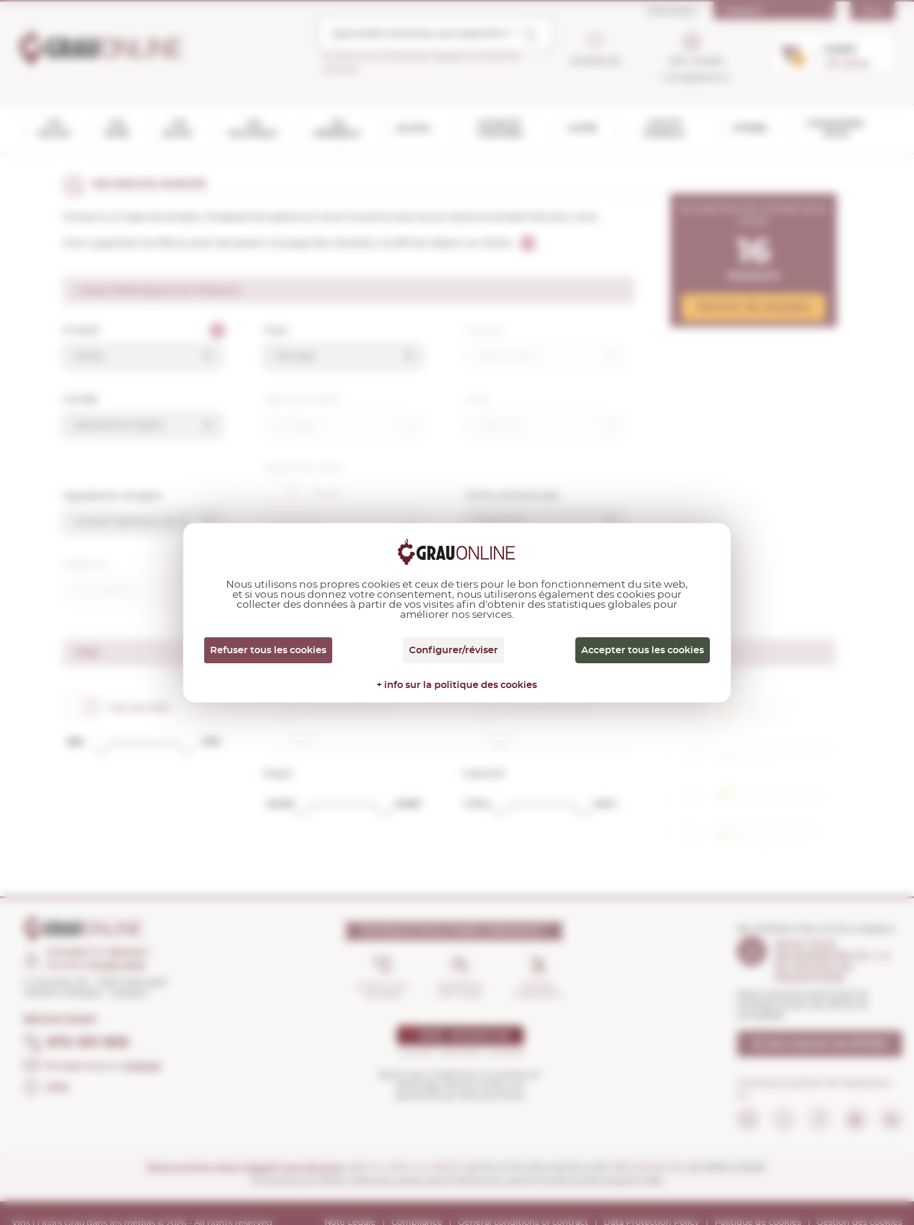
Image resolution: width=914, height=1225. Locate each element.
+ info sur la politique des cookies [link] (456, 685)
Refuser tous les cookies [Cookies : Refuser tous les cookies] (268, 650)
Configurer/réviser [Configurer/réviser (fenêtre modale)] (453, 650)
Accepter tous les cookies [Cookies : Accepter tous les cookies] (642, 650)
